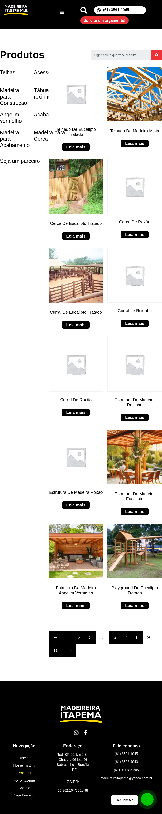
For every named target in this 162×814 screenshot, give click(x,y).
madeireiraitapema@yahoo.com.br (126, 778)
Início (24, 758)
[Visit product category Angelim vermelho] (15, 118)
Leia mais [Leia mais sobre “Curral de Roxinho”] (134, 323)
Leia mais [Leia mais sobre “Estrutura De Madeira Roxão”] (75, 505)
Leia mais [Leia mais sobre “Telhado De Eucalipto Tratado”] (75, 147)
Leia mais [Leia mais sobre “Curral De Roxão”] (75, 412)
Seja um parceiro (20, 161)
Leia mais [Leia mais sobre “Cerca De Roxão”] (134, 234)
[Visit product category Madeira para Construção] (15, 97)
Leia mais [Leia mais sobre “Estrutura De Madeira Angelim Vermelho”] (75, 605)
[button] (62, 12)
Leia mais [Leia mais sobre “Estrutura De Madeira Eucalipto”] (134, 511)
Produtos (24, 773)
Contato (24, 788)
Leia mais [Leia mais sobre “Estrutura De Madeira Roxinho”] (134, 417)
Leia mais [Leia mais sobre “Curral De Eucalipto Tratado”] (75, 325)
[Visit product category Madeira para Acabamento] (15, 142)
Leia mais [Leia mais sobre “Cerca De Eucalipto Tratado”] (75, 236)
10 (55, 650)
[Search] (156, 55)
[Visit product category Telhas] (15, 72)
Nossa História (24, 765)
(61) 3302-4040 (126, 762)
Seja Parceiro (24, 796)
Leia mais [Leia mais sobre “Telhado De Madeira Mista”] (134, 143)
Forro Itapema (24, 781)
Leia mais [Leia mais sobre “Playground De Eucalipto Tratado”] (134, 605)
